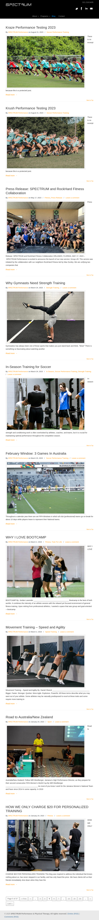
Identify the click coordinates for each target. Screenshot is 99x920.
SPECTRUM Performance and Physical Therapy (18, 4)
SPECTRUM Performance (18, 32)
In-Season (50, 371)
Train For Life (57, 542)
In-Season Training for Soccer (28, 367)
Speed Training (51, 632)
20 (74, 899)
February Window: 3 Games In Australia (36, 453)
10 (69, 899)
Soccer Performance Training (58, 32)
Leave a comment (72, 198)
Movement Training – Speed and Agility (35, 627)
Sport (49, 722)
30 (80, 899)
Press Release (56, 198)
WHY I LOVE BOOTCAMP (26, 537)
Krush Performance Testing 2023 (31, 108)
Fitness (47, 198)
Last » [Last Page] (9, 904)
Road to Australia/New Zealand (29, 717)
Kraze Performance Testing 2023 (31, 27)
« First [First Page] (23, 899)
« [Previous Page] (30, 899)
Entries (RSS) (73, 914)
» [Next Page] (90, 899)
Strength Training (52, 288)
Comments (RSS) (11, 917)
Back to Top (90, 100)
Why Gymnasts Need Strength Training (35, 283)
